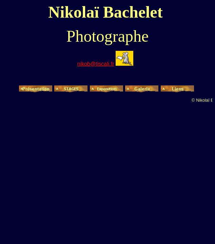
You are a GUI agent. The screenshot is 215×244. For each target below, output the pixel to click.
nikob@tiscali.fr (95, 64)
